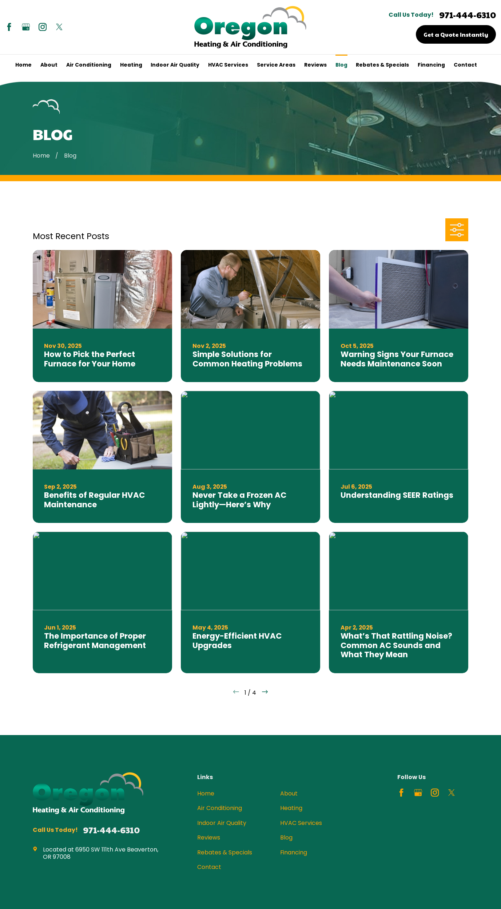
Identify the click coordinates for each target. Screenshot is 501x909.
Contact (209, 867)
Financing (293, 852)
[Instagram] (43, 27)
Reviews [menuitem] (315, 64)
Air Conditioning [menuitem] (88, 64)
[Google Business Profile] (26, 27)
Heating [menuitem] (131, 64)
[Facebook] (9, 27)
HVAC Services (301, 823)
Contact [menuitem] (465, 64)
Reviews (208, 837)
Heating (291, 808)
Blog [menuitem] (341, 64)
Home (205, 793)
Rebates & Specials (224, 852)
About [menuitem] (48, 64)
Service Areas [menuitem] (276, 64)
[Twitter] (59, 27)
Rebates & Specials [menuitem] (382, 64)
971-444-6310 (467, 15)
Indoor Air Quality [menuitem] (175, 64)
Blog (286, 837)
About (289, 793)
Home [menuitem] (23, 64)
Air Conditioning (219, 808)
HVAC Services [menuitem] (228, 64)
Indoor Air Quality (221, 823)
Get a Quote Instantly (456, 34)
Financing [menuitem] (431, 64)
